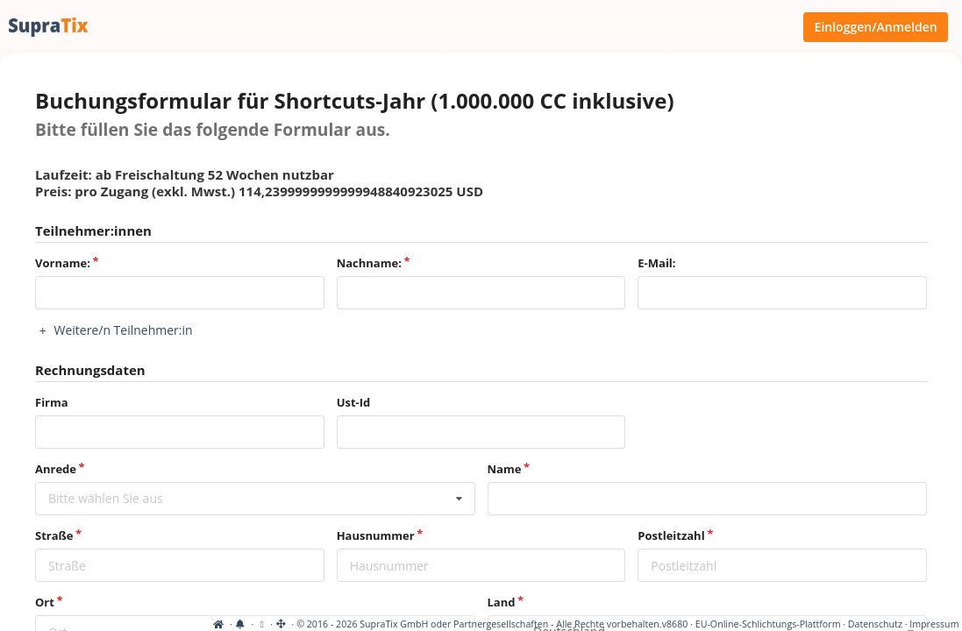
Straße (54, 535)
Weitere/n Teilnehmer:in (114, 330)
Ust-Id (354, 402)
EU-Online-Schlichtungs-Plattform (768, 624)
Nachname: (369, 263)
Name (505, 469)
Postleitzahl (671, 535)
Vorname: (62, 263)
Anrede (55, 469)
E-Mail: (656, 263)
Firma (51, 402)
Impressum (933, 624)
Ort (44, 602)
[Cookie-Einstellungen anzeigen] (51, 624)
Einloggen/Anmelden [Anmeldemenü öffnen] (876, 26)
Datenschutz (875, 624)
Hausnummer (376, 535)
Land (502, 602)
